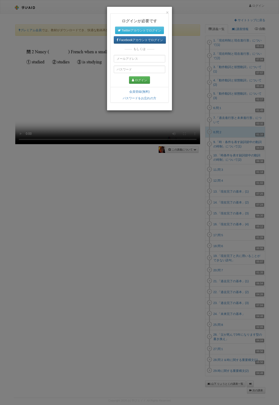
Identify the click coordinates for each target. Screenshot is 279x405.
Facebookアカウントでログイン (140, 40)
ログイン (139, 80)
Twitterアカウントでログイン (139, 30)
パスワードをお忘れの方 (139, 98)
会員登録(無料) (139, 91)
